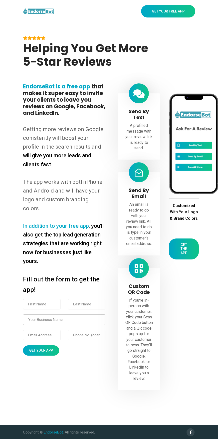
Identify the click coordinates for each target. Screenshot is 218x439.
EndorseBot (53, 432)
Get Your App (41, 350)
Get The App (184, 249)
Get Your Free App (168, 11)
